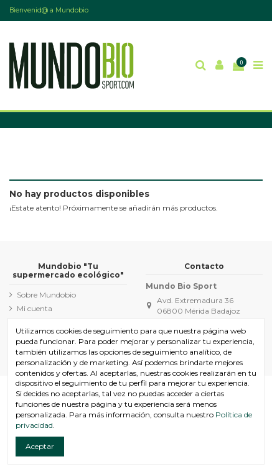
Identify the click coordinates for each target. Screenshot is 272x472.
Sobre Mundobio (46, 294)
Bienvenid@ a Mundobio (48, 10)
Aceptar (40, 446)
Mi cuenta (34, 308)
